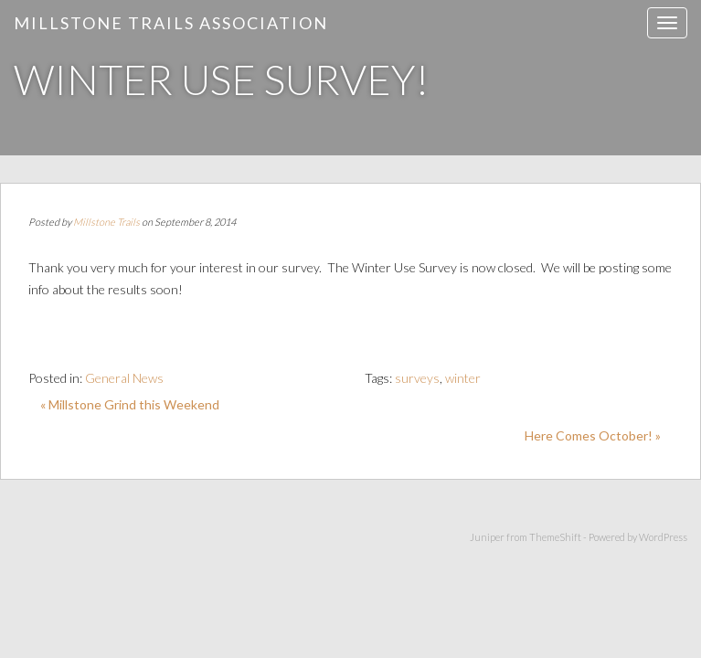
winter (463, 378)
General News (124, 378)
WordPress (663, 537)
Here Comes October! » (593, 435)
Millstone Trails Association (171, 23)
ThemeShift (555, 537)
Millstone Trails (106, 222)
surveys (417, 378)
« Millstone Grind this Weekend (129, 404)
